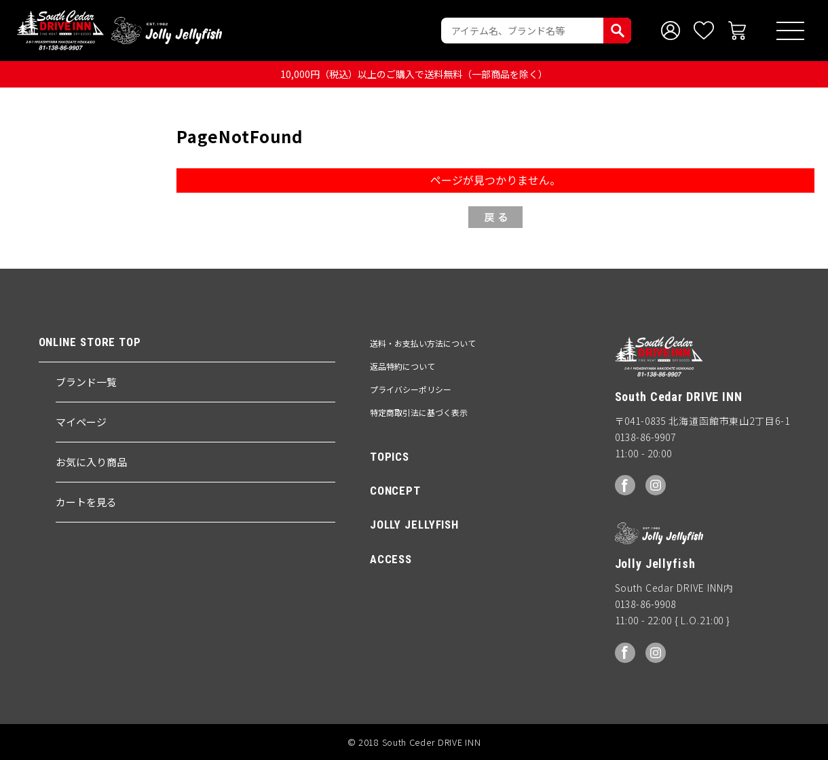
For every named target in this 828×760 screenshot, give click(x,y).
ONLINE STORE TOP (90, 342)
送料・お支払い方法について (423, 343)
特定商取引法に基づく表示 (419, 413)
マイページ (81, 422)
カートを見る (86, 502)
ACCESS (391, 559)
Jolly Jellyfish (166, 30)
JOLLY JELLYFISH (414, 525)
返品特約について (402, 366)
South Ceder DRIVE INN (60, 30)
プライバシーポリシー (410, 390)
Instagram (655, 486)
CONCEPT (395, 490)
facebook (625, 486)
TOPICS (389, 456)
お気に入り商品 (91, 462)
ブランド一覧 (86, 382)
